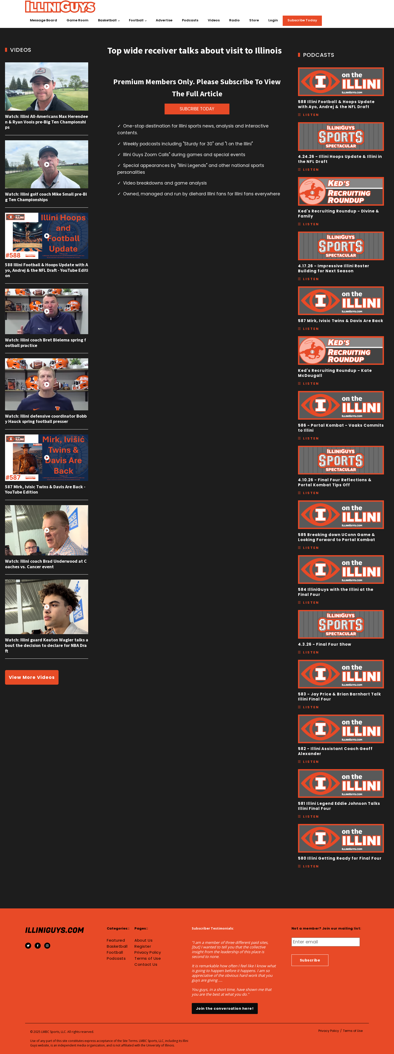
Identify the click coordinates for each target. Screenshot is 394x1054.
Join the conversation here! (225, 1008)
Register (142, 946)
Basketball (107, 20)
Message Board (43, 20)
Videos (214, 20)
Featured (116, 940)
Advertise (164, 20)
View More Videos (32, 677)
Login (273, 20)
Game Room (77, 20)
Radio (234, 20)
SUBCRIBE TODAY (197, 109)
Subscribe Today (302, 20)
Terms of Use (147, 958)
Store (254, 20)
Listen (311, 114)
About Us (143, 940)
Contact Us (145, 964)
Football (136, 20)
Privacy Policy (147, 952)
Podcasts (190, 20)
